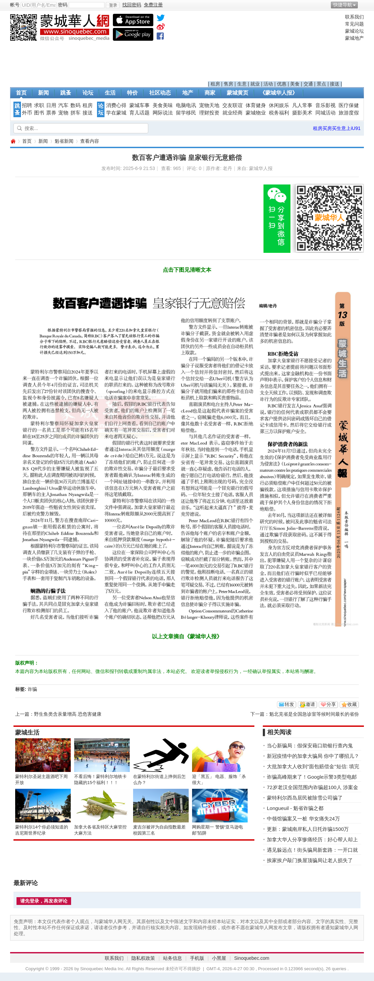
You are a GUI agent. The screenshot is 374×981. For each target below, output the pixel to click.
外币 (27, 112)
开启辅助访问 (362, 5)
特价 (132, 93)
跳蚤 (65, 93)
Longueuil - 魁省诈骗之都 (295, 808)
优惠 (281, 84)
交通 (308, 84)
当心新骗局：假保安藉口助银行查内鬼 (310, 745)
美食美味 (163, 105)
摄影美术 (302, 112)
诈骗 (32, 689)
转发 (289, 704)
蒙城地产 (354, 38)
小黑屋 (219, 958)
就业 (255, 84)
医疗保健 (349, 105)
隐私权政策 (143, 958)
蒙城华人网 (12, 141)
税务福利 (279, 112)
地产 (187, 93)
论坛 (88, 93)
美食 (295, 84)
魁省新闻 (64, 141)
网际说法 (163, 112)
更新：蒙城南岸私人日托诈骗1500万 (308, 829)
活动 (268, 84)
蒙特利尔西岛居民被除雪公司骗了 (305, 798)
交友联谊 (232, 105)
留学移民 (186, 112)
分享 (331, 704)
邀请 (310, 704)
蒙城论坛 (354, 31)
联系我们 (354, 17)
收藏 (352, 704)
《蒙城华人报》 (279, 93)
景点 (321, 84)
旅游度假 (349, 112)
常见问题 (354, 24)
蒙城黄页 (237, 93)
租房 (215, 84)
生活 (110, 93)
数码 (75, 105)
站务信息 (172, 958)
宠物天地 (209, 105)
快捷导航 (342, 4)
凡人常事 (302, 105)
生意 (242, 84)
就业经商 (232, 112)
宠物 (63, 112)
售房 (228, 84)
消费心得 (116, 105)
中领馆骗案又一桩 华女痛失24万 (303, 818)
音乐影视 (325, 105)
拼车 (75, 112)
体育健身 (256, 105)
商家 (210, 93)
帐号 (15, 4)
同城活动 (325, 112)
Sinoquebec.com (251, 958)
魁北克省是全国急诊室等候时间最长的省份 (314, 714)
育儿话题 (139, 112)
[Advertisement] (275, 47)
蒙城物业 (256, 112)
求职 (39, 105)
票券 (51, 112)
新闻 (43, 93)
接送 (334, 84)
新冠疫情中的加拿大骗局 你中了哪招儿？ (313, 756)
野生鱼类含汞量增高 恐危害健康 (67, 714)
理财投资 (209, 112)
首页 (21, 93)
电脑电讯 (186, 105)
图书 (39, 112)
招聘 (27, 105)
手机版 (197, 958)
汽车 (63, 105)
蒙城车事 (139, 105)
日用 (51, 105)
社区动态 (160, 93)
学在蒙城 (116, 112)
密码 (62, 4)
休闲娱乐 (279, 105)
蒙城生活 (27, 732)
